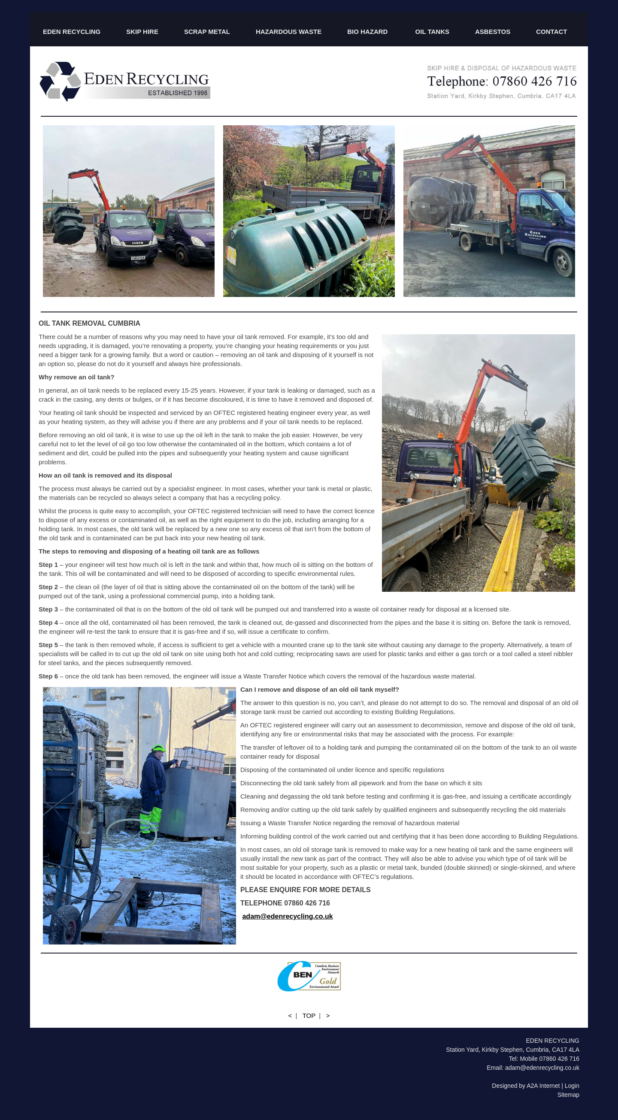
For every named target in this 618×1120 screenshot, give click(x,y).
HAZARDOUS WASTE (288, 31)
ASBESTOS (492, 31)
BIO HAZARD (368, 31)
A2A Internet (543, 1085)
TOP (309, 1015)
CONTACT (551, 31)
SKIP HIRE (142, 31)
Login (572, 1085)
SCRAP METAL (207, 31)
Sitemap (568, 1094)
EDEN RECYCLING (71, 31)
